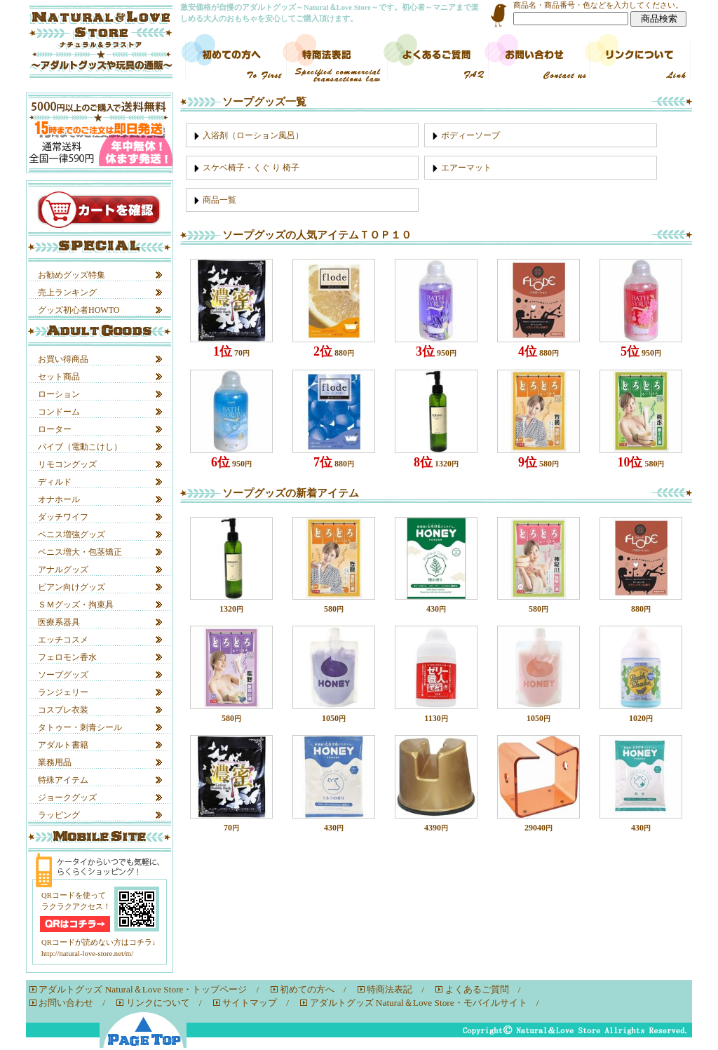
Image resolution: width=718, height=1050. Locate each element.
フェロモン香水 (67, 657)
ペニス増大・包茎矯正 (80, 552)
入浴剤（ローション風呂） (253, 135)
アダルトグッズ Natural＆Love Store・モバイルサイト (418, 1002)
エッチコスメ (63, 640)
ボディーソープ (470, 135)
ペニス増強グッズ (71, 534)
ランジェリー (63, 692)
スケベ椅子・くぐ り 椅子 (251, 168)
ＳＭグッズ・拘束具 (76, 605)
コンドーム (59, 412)
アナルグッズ (63, 569)
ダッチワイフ (63, 517)
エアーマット (466, 168)
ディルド (55, 482)
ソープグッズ (63, 675)
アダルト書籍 (63, 745)
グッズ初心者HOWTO (78, 310)
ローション (59, 394)
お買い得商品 (63, 359)
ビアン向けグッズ (71, 587)
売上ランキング (67, 292)
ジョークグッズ (67, 797)
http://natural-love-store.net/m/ (87, 953)
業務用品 (55, 762)
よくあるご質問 (477, 989)
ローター (55, 429)
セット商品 (59, 377)
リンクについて (158, 1002)
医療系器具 (59, 622)
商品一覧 (219, 200)
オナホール (59, 499)
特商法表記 (389, 989)
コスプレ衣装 (63, 710)
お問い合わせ (66, 1002)
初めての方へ (307, 989)
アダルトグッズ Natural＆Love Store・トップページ (143, 989)
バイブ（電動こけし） (80, 447)
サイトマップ (249, 1002)
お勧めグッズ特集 (71, 275)
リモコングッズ (67, 464)
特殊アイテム (63, 780)
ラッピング (59, 815)
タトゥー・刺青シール (80, 727)
